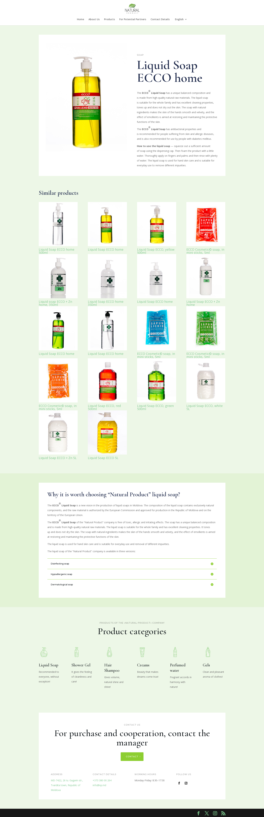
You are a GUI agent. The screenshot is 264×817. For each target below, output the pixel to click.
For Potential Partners (132, 19)
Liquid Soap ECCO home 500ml (56, 251)
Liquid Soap (48, 665)
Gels (206, 665)
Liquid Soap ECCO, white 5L (204, 407)
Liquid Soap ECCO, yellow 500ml (155, 251)
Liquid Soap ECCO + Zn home (203, 303)
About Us (94, 19)
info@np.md (99, 785)
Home (80, 19)
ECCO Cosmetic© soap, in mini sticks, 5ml (205, 251)
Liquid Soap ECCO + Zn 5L (58, 458)
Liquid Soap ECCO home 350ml (105, 303)
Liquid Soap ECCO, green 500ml (155, 407)
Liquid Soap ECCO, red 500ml (104, 407)
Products (109, 19)
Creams (143, 665)
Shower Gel (80, 665)
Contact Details (160, 19)
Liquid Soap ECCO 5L (103, 458)
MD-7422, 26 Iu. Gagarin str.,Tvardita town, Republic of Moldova (67, 785)
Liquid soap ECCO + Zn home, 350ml (55, 303)
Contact (132, 756)
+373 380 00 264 (102, 780)
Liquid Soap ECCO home (105, 249)
